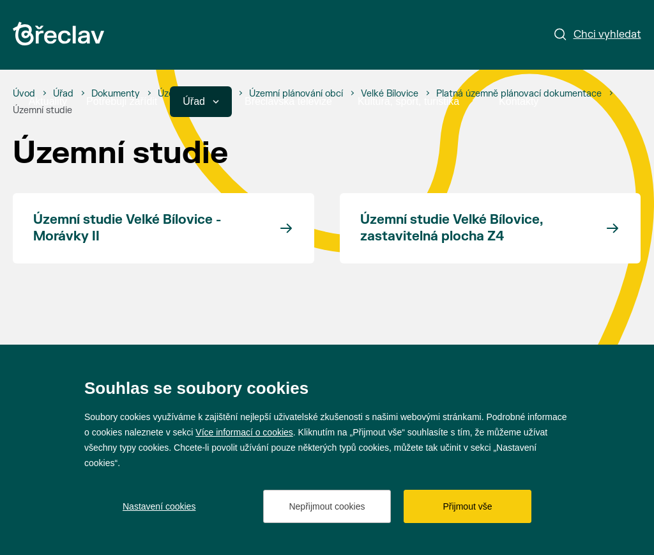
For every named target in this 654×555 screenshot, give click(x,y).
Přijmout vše (467, 506)
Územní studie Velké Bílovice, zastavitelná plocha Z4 (451, 228)
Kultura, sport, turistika (415, 101)
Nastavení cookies (159, 506)
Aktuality (48, 101)
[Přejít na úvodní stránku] (58, 33)
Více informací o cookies (244, 432)
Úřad (201, 101)
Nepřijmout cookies (327, 506)
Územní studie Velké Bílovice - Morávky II (127, 228)
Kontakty (518, 101)
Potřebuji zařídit (121, 101)
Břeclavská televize (288, 101)
